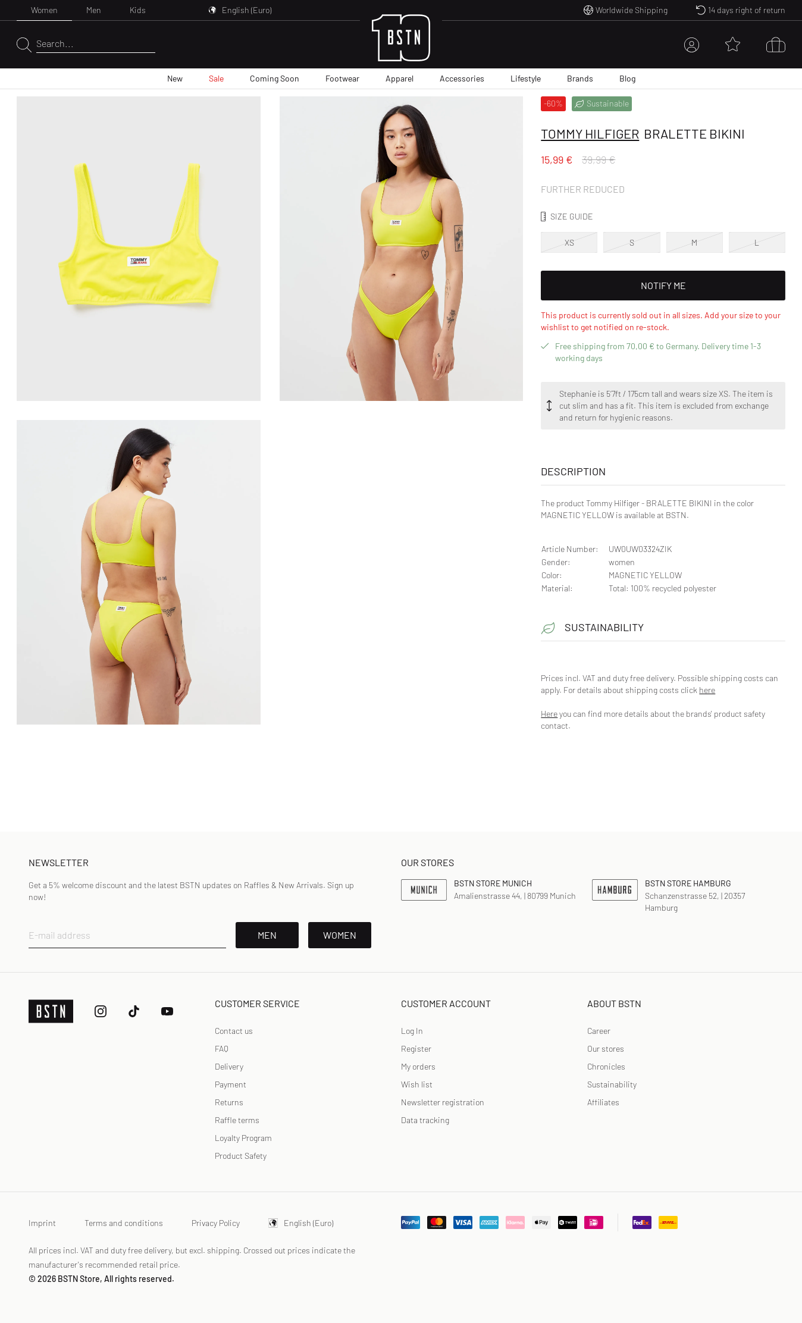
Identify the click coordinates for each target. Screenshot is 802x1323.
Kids (138, 10)
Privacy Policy (216, 1223)
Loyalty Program (243, 1138)
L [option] (756, 242)
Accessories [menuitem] (462, 78)
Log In (412, 1031)
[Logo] (401, 45)
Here (549, 713)
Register (416, 1048)
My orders (418, 1066)
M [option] (694, 242)
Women (44, 10)
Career (598, 1031)
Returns (229, 1102)
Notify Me (663, 285)
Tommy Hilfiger (590, 133)
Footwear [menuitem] (342, 78)
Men (93, 10)
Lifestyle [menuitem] (525, 78)
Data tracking (425, 1120)
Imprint (42, 1223)
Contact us (234, 1031)
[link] (412, 1031)
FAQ (221, 1048)
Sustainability (612, 1084)
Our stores (605, 1048)
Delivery (229, 1066)
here (707, 690)
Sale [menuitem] (216, 78)
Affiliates (603, 1102)
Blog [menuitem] (627, 78)
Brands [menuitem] (580, 78)
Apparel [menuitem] (399, 78)
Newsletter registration (442, 1102)
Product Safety (241, 1155)
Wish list (417, 1084)
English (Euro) (300, 1223)
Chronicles (606, 1066)
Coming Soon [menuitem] (274, 78)
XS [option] (569, 242)
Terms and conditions (123, 1223)
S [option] (631, 242)
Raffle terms (237, 1120)
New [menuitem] (175, 78)
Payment (230, 1084)
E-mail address (59, 934)
